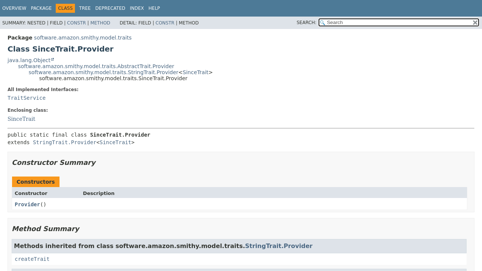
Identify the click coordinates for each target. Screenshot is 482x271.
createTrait (32, 259)
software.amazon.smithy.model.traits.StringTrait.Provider (103, 72)
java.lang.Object (29, 60)
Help (154, 8)
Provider (27, 204)
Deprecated (110, 8)
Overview (14, 8)
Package (41, 8)
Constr (76, 23)
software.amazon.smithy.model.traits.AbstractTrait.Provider (96, 66)
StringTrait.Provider (64, 142)
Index (137, 8)
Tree (85, 8)
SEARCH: (307, 22)
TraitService (27, 98)
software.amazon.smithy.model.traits (82, 38)
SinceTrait (195, 72)
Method (100, 23)
